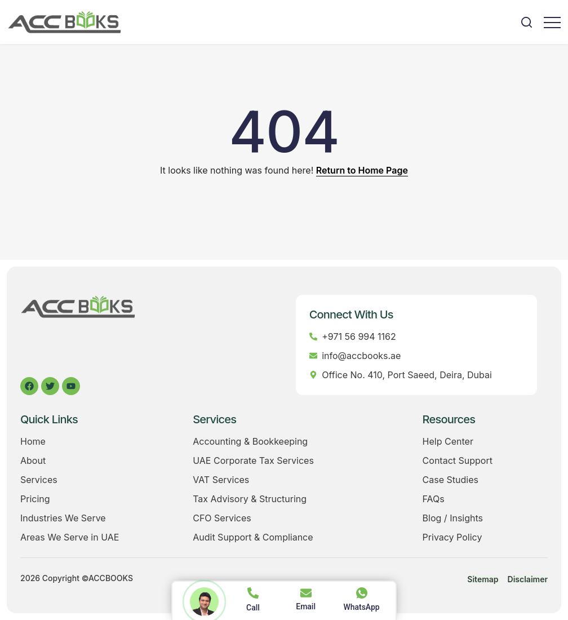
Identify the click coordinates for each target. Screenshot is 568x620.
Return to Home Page (362, 170)
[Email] (306, 593)
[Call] (253, 593)
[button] (526, 22)
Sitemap (482, 579)
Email (306, 606)
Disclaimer (528, 579)
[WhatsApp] (362, 593)
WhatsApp (361, 607)
